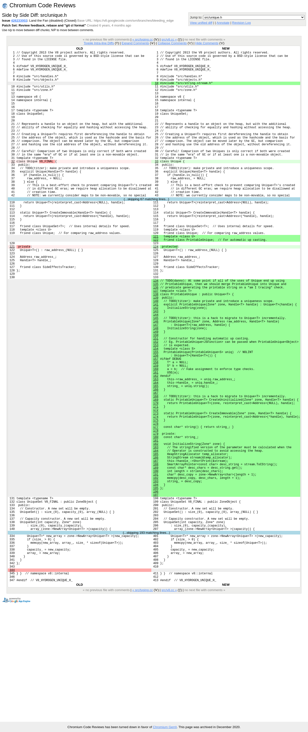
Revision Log (241, 23)
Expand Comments (135, 43)
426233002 (19, 20)
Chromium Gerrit (165, 727)
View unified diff (201, 23)
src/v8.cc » (169, 39)
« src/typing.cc (142, 39)
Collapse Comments (172, 43)
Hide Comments (206, 43)
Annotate (223, 23)
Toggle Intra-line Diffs (99, 43)
